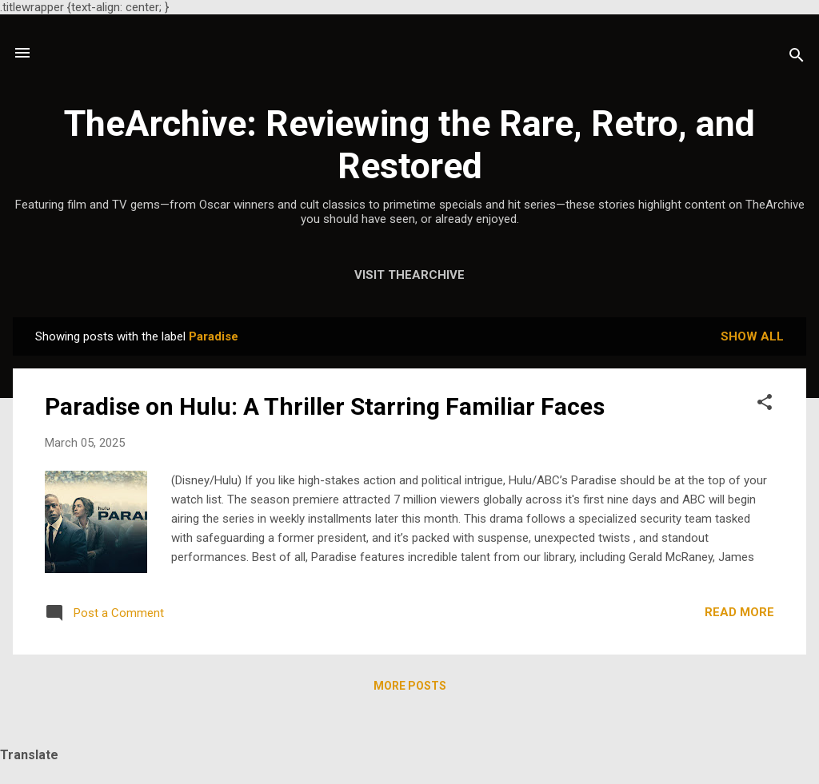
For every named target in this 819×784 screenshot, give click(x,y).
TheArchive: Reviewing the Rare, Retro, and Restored (409, 144)
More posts (410, 685)
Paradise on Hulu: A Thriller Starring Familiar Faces (325, 406)
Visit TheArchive (409, 275)
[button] (764, 404)
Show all (752, 336)
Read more (739, 612)
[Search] (796, 58)
